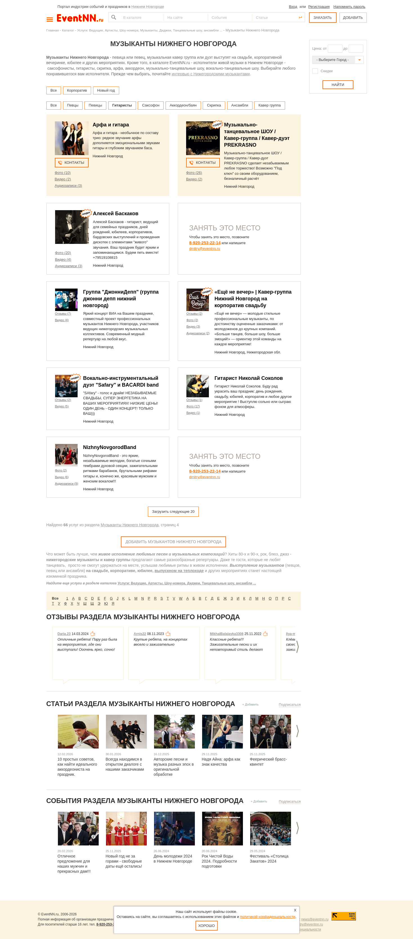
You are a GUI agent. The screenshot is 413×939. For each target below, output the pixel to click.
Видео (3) (193, 326)
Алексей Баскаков (116, 213)
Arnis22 (140, 634)
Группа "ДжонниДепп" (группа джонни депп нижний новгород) (121, 298)
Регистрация (319, 6)
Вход (293, 6)
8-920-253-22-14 (205, 242)
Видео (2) (63, 179)
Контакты (74, 162)
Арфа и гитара (111, 125)
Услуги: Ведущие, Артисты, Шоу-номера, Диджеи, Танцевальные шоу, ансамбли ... (187, 583)
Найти (113, 17)
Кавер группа (269, 105)
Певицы (95, 105)
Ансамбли (239, 105)
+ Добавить (250, 704)
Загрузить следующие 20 (173, 511)
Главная (52, 30)
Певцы (72, 105)
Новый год (106, 90)
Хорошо (206, 926)
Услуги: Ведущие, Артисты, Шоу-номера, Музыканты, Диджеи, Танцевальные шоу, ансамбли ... (149, 30)
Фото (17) (193, 406)
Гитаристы (122, 105)
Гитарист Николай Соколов (249, 378)
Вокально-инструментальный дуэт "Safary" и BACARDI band (121, 381)
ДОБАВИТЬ (353, 17)
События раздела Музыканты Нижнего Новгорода (145, 800)
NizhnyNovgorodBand (109, 447)
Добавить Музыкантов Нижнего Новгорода (174, 541)
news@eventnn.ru (314, 919)
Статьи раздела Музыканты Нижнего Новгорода (140, 703)
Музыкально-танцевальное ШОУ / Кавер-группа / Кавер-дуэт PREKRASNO (257, 135)
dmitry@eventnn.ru (204, 248)
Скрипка (214, 105)
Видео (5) (62, 406)
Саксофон (150, 105)
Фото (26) (194, 173)
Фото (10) (63, 173)
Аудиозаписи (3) (68, 185)
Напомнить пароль (349, 6)
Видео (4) (63, 259)
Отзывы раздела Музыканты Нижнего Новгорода (143, 617)
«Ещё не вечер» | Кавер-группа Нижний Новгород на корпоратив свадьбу (253, 298)
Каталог (68, 30)
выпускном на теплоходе (179, 570)
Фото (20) (63, 253)
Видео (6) (62, 477)
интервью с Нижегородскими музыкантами (211, 74)
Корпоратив (77, 90)
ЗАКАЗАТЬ (322, 17)
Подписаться (290, 704)
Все (54, 90)
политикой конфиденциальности (267, 917)
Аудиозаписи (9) (66, 483)
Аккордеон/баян (183, 105)
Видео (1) (193, 412)
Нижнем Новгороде (147, 6)
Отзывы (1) (194, 400)
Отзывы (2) (194, 313)
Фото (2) (192, 320)
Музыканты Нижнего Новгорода (130, 525)
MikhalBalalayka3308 (226, 634)
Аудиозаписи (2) (197, 333)
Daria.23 (64, 634)
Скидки (327, 71)
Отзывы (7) (63, 313)
